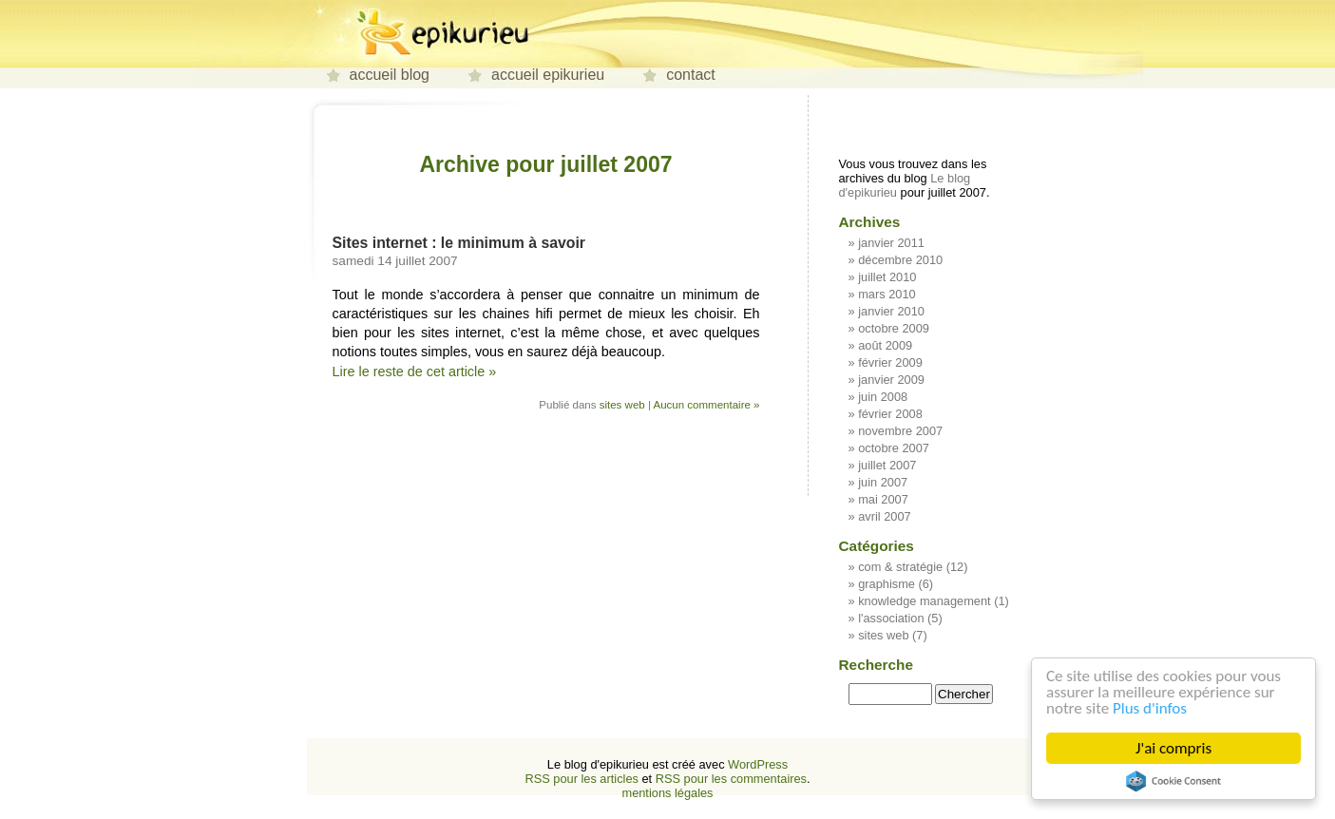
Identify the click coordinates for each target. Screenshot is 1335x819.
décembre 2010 (900, 260)
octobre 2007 (893, 448)
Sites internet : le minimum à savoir (459, 243)
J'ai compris (1174, 748)
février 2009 (890, 362)
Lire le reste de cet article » (415, 371)
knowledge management (924, 601)
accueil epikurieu (547, 75)
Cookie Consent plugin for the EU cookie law (1174, 781)
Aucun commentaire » (706, 404)
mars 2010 (886, 294)
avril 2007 (884, 516)
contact (690, 75)
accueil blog (390, 75)
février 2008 (890, 414)
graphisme (886, 584)
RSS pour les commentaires (731, 778)
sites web (622, 404)
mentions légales (667, 793)
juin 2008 (882, 397)
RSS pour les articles (581, 778)
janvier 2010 (891, 311)
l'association (891, 618)
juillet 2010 (887, 277)
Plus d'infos (1151, 708)
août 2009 (885, 345)
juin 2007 (882, 482)
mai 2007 (883, 499)
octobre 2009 (893, 328)
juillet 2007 (887, 465)
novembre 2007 (900, 431)
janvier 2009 (891, 379)
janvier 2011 (891, 243)
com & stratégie (900, 567)
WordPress (758, 764)
